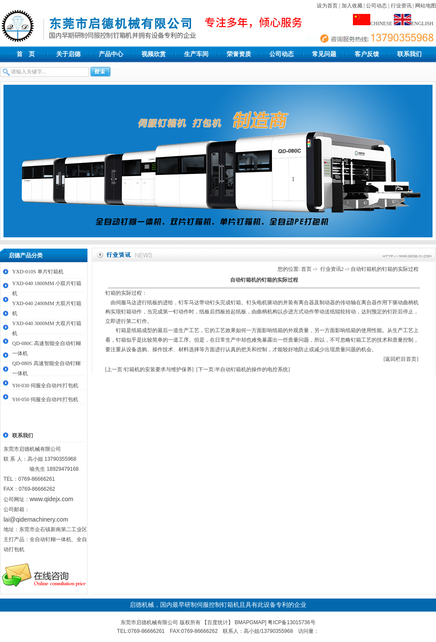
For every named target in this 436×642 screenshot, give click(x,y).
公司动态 (376, 6)
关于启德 (68, 54)
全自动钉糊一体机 (50, 539)
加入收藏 (352, 6)
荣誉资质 (239, 54)
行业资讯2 (332, 269)
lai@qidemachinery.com (35, 519)
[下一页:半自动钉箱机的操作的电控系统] (243, 369)
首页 (306, 269)
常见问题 (324, 54)
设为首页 (327, 6)
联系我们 (409, 54)
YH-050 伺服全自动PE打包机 (45, 399)
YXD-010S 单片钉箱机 (38, 272)
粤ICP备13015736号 (291, 622)
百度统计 (217, 622)
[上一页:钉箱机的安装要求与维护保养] (149, 369)
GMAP (257, 622)
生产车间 (196, 54)
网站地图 (425, 6)
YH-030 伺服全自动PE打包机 (45, 386)
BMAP (242, 622)
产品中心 (111, 54)
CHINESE (372, 23)
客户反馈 (367, 54)
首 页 (26, 54)
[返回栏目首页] (401, 359)
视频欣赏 (153, 54)
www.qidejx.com (51, 499)
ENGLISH (413, 23)
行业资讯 (401, 6)
